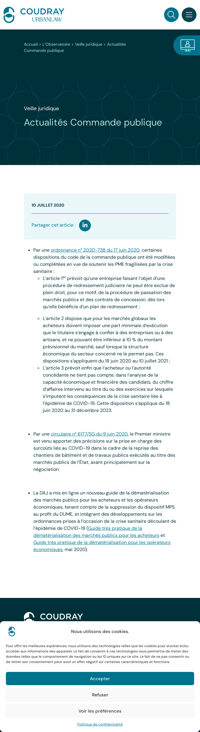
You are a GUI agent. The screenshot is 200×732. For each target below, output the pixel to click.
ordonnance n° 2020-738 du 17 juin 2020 (95, 250)
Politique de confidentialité (100, 724)
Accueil (31, 44)
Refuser (100, 695)
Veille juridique (88, 44)
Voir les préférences (100, 711)
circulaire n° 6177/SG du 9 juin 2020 (89, 434)
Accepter (100, 679)
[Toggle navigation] (189, 14)
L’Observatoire (56, 44)
